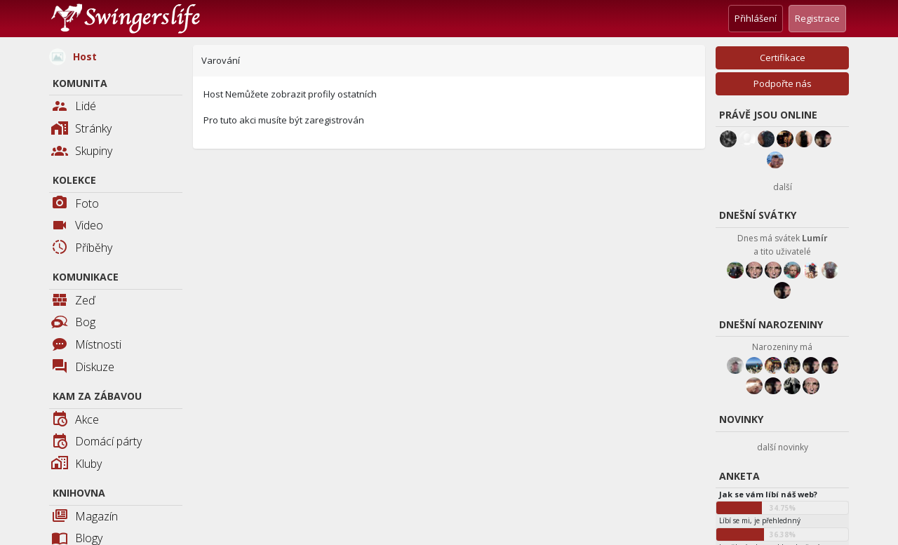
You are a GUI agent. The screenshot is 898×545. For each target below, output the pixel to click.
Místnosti (86, 345)
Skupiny (81, 152)
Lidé (73, 107)
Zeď (73, 301)
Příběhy (81, 248)
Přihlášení (756, 18)
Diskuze (82, 368)
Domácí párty (96, 442)
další (782, 187)
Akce (75, 420)
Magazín (84, 517)
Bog (73, 322)
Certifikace (782, 57)
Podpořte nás (782, 83)
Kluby (76, 464)
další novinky (782, 447)
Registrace (817, 18)
